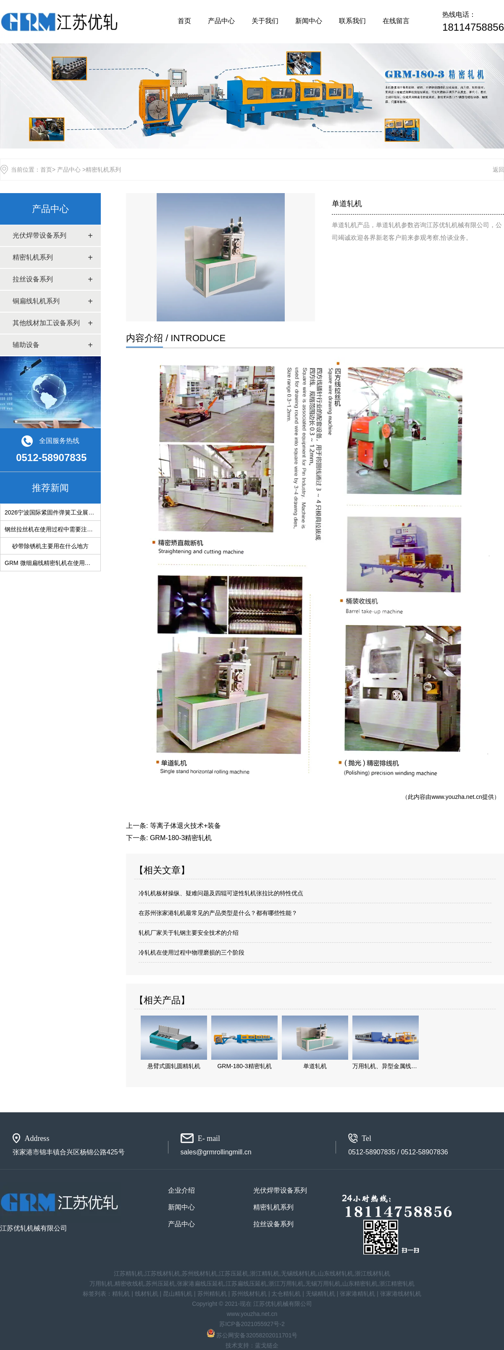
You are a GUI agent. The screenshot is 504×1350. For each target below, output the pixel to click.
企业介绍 (181, 1190)
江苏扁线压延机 (246, 1283)
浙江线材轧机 (372, 1273)
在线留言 (396, 20)
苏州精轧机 (212, 1293)
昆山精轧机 (177, 1293)
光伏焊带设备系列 (39, 235)
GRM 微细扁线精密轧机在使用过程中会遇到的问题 (71, 563)
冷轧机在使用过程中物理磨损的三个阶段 (191, 952)
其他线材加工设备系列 (46, 322)
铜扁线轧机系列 (36, 301)
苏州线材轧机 (199, 1273)
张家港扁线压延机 (200, 1283)
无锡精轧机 (320, 1293)
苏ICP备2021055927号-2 (252, 1324)
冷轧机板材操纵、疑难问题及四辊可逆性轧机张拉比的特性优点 (221, 893)
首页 (184, 20)
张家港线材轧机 (400, 1293)
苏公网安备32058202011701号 (252, 1335)
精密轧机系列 (33, 257)
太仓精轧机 (286, 1293)
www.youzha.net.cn (456, 796)
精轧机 (121, 1293)
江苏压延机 (233, 1273)
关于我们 (265, 20)
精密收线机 (129, 1283)
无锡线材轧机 (298, 1273)
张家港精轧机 (357, 1293)
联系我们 (352, 20)
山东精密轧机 (360, 1283)
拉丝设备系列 (33, 279)
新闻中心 (308, 20)
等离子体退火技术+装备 (185, 825)
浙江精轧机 (264, 1273)
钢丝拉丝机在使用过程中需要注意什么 (55, 529)
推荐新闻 (50, 488)
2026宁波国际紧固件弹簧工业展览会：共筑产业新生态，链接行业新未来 (99, 512)
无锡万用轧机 (323, 1283)
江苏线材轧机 (162, 1273)
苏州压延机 (160, 1283)
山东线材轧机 (335, 1273)
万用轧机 (101, 1283)
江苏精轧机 (128, 1273)
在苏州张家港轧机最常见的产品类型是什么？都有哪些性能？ (218, 913)
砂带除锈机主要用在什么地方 (50, 546)
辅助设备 (26, 344)
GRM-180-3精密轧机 (181, 837)
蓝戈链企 (266, 1345)
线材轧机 (146, 1293)
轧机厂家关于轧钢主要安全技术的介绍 (189, 932)
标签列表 (94, 1293)
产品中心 (221, 20)
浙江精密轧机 (397, 1283)
